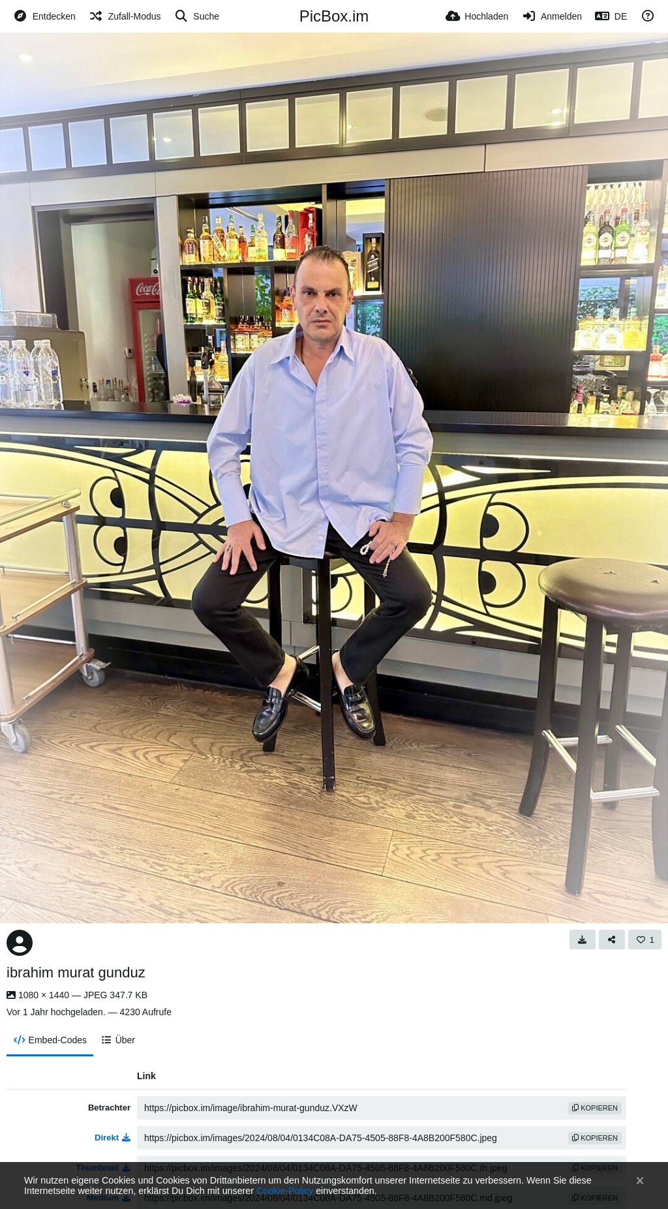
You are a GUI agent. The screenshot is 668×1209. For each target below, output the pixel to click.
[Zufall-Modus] (125, 16)
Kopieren (595, 1108)
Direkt (112, 1137)
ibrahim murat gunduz (76, 972)
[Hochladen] (477, 16)
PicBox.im (334, 16)
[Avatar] (20, 943)
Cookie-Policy (284, 1191)
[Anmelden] (551, 16)
